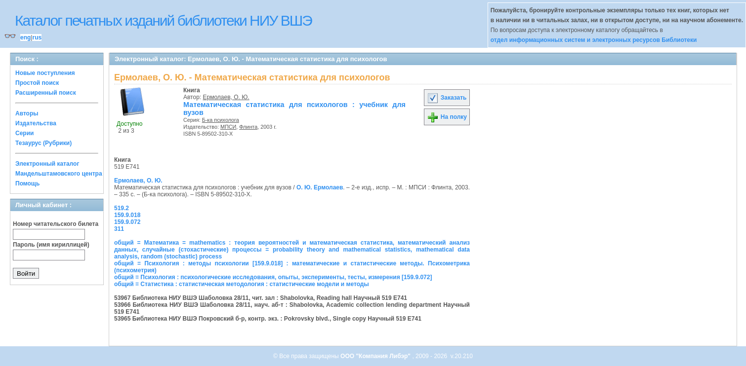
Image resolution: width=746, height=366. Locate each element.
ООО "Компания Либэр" (376, 356)
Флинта (248, 127)
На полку (447, 116)
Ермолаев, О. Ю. (226, 97)
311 (119, 228)
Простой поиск (37, 82)
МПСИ (228, 127)
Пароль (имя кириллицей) (51, 244)
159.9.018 (127, 215)
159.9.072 (127, 222)
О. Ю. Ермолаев (319, 187)
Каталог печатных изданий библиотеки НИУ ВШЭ (163, 20)
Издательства (35, 123)
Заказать (446, 97)
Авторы (27, 113)
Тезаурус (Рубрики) (43, 143)
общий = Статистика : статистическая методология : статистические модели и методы (241, 284)
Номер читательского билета (55, 223)
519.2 (121, 208)
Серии (24, 133)
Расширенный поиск (45, 92)
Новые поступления (45, 73)
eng (25, 37)
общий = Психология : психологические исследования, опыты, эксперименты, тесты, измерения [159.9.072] (273, 277)
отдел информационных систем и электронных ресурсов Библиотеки (594, 40)
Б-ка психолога (220, 120)
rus (36, 37)
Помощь (27, 183)
